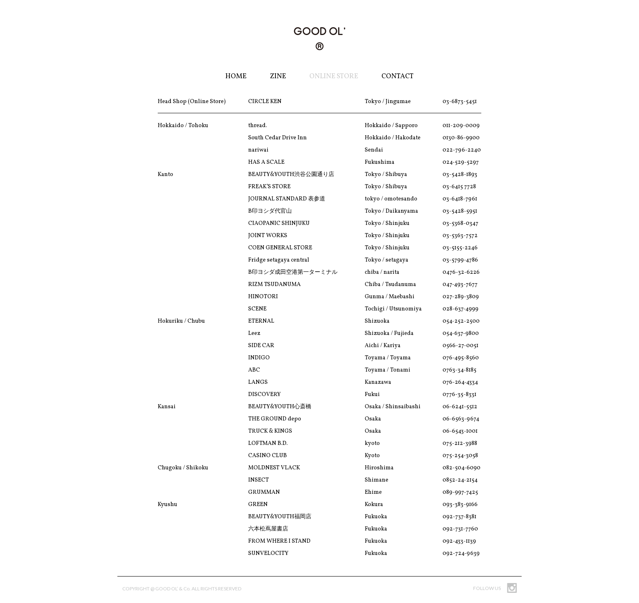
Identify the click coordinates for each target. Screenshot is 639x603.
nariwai (258, 150)
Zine (278, 76)
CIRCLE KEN (265, 102)
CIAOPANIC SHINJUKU (279, 223)
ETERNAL (261, 321)
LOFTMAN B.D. (268, 443)
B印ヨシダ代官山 (270, 211)
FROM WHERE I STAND (279, 541)
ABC (254, 370)
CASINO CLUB (267, 456)
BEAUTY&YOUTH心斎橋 (279, 407)
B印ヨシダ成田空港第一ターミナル (292, 272)
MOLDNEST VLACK (274, 468)
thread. (257, 126)
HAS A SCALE (266, 162)
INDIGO (259, 358)
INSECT (258, 480)
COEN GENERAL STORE (280, 248)
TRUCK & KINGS (270, 431)
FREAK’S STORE (269, 187)
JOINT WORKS (267, 236)
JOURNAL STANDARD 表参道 (286, 199)
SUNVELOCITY (268, 553)
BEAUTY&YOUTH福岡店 (279, 517)
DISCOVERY (264, 394)
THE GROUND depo (274, 419)
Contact (397, 76)
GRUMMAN (264, 492)
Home (236, 76)
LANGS (258, 382)
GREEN (258, 504)
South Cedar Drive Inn (277, 138)
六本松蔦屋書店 (268, 529)
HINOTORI (263, 297)
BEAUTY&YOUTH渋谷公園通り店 (291, 174)
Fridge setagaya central (278, 260)
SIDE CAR (261, 346)
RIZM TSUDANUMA (274, 284)
